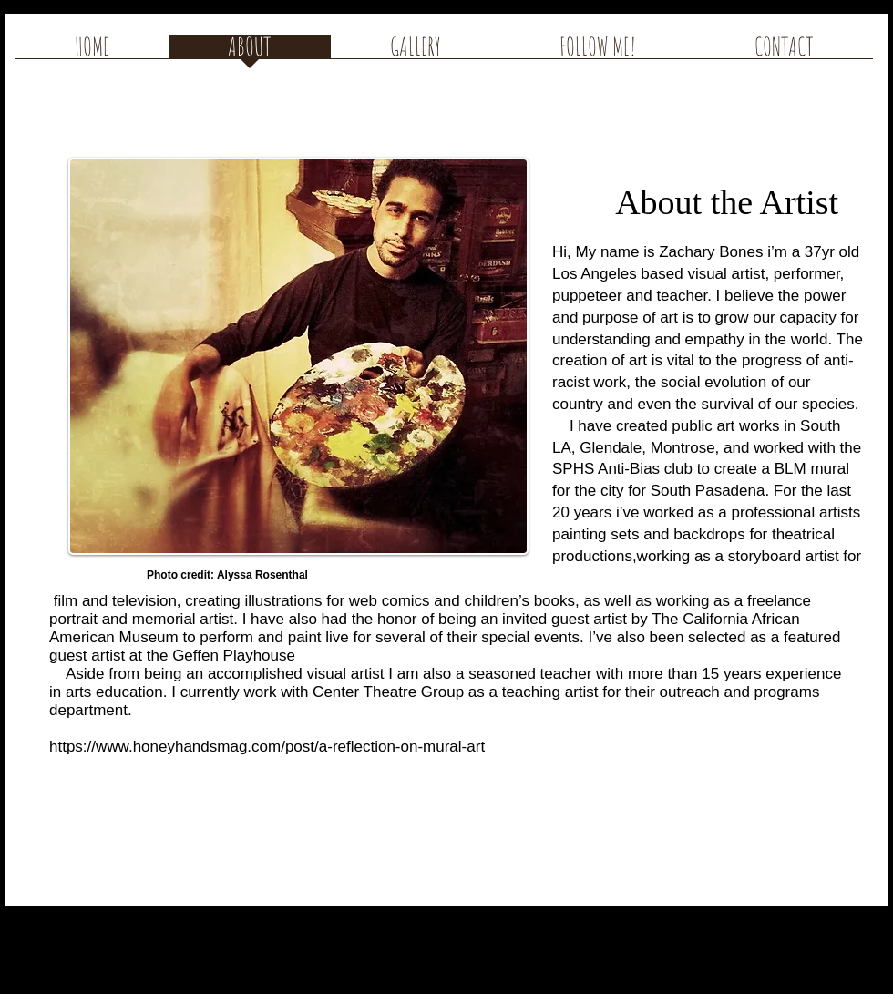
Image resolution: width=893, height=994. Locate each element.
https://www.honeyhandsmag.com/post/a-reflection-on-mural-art (267, 746)
